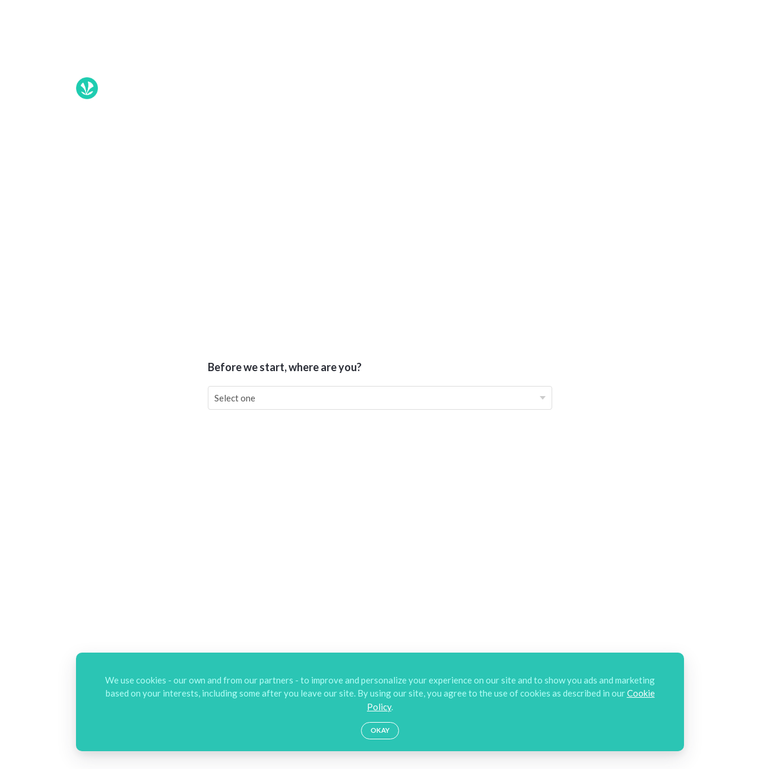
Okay (380, 730)
